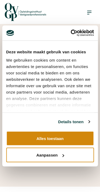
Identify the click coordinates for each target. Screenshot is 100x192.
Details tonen (70, 121)
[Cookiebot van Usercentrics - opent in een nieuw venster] (71, 33)
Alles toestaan (50, 138)
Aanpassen (50, 155)
